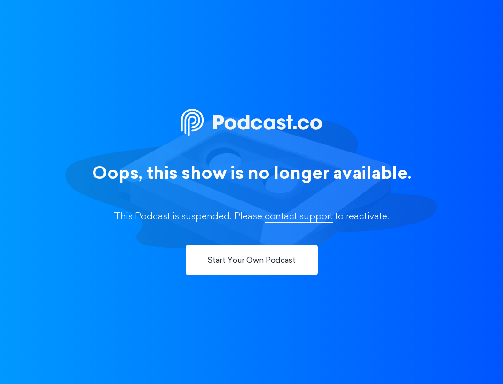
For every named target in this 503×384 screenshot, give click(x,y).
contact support (299, 217)
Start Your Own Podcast (252, 260)
